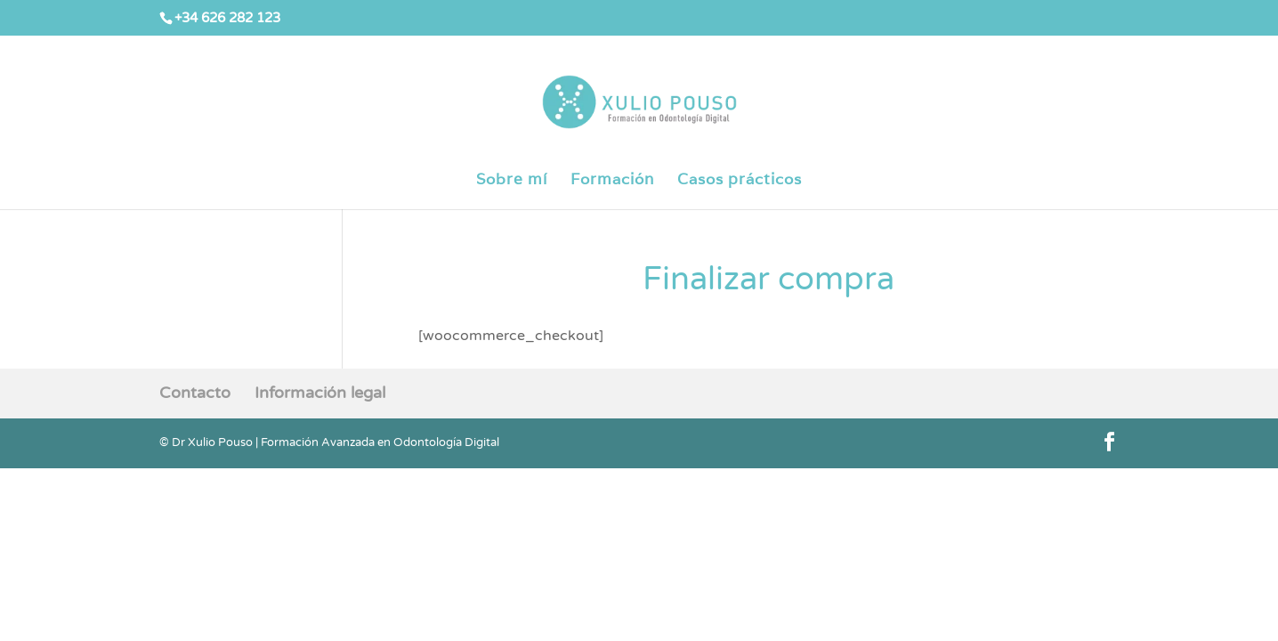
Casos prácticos (739, 181)
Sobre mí (511, 181)
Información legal (320, 392)
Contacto (195, 392)
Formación (612, 181)
